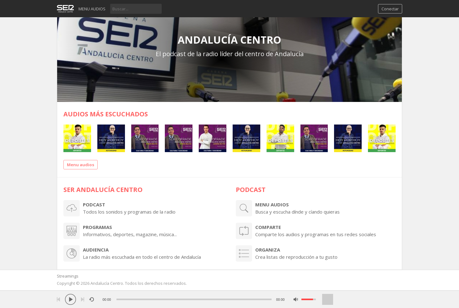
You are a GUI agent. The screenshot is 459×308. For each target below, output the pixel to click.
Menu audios (91, 9)
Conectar (390, 9)
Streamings (67, 276)
